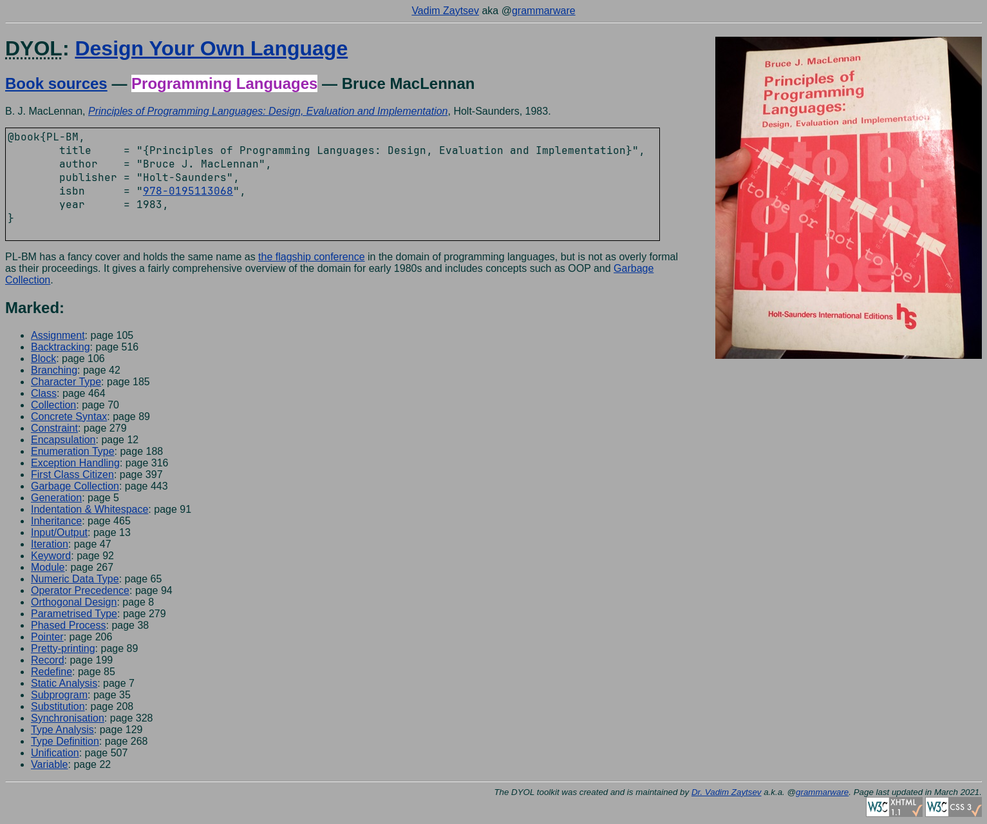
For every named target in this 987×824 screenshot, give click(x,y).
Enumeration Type (73, 451)
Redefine (51, 671)
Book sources (56, 83)
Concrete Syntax (69, 416)
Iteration (49, 544)
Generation (56, 497)
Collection (53, 404)
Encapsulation (63, 439)
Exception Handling (75, 462)
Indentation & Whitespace (89, 509)
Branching (54, 370)
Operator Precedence (80, 590)
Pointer (47, 636)
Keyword (51, 555)
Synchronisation (67, 718)
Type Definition (65, 741)
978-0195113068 (188, 191)
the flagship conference (311, 256)
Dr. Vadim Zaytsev (726, 792)
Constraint (54, 428)
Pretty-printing (63, 648)
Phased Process (68, 625)
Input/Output (59, 532)
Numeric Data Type (75, 578)
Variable (49, 764)
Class (44, 393)
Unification (55, 752)
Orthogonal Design (74, 602)
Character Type (66, 381)
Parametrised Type (74, 613)
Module (47, 567)
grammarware (544, 10)
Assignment (58, 335)
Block (43, 358)
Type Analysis (62, 729)
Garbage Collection (75, 486)
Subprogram (59, 694)
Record (47, 660)
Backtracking (60, 346)
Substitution (58, 706)
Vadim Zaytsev (445, 10)
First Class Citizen (72, 474)
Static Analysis (64, 683)
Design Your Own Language (211, 48)
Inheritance (56, 520)
